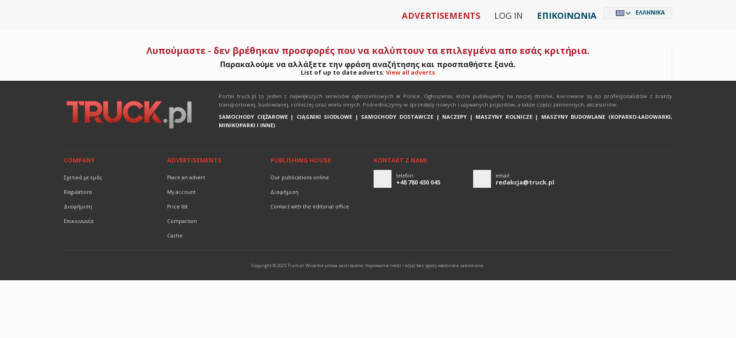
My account (181, 192)
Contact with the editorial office (309, 206)
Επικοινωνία (567, 15)
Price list (177, 206)
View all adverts (410, 72)
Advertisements (441, 15)
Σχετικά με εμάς (83, 177)
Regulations (78, 192)
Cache (175, 235)
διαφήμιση (78, 206)
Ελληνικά (650, 12)
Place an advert (186, 177)
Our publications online (299, 177)
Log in (508, 15)
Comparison (182, 221)
